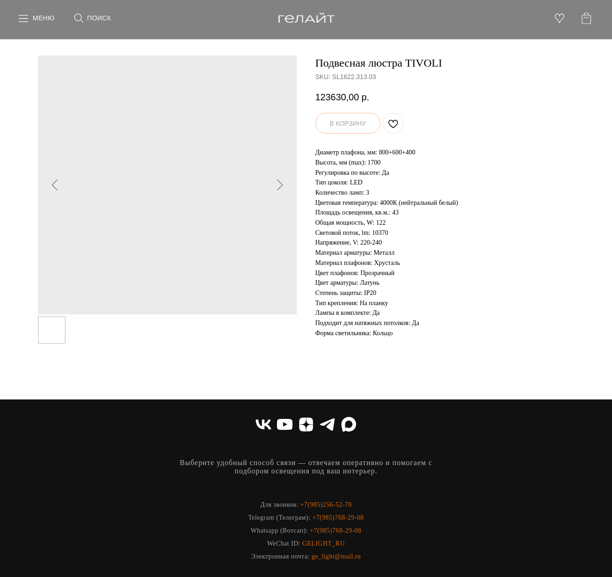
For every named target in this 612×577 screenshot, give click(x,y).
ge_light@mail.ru (336, 556)
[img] (306, 18)
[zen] (306, 424)
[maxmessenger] (348, 424)
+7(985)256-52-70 (326, 504)
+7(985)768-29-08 (338, 517)
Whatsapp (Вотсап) (278, 530)
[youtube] (284, 424)
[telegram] (327, 424)
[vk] (263, 424)
